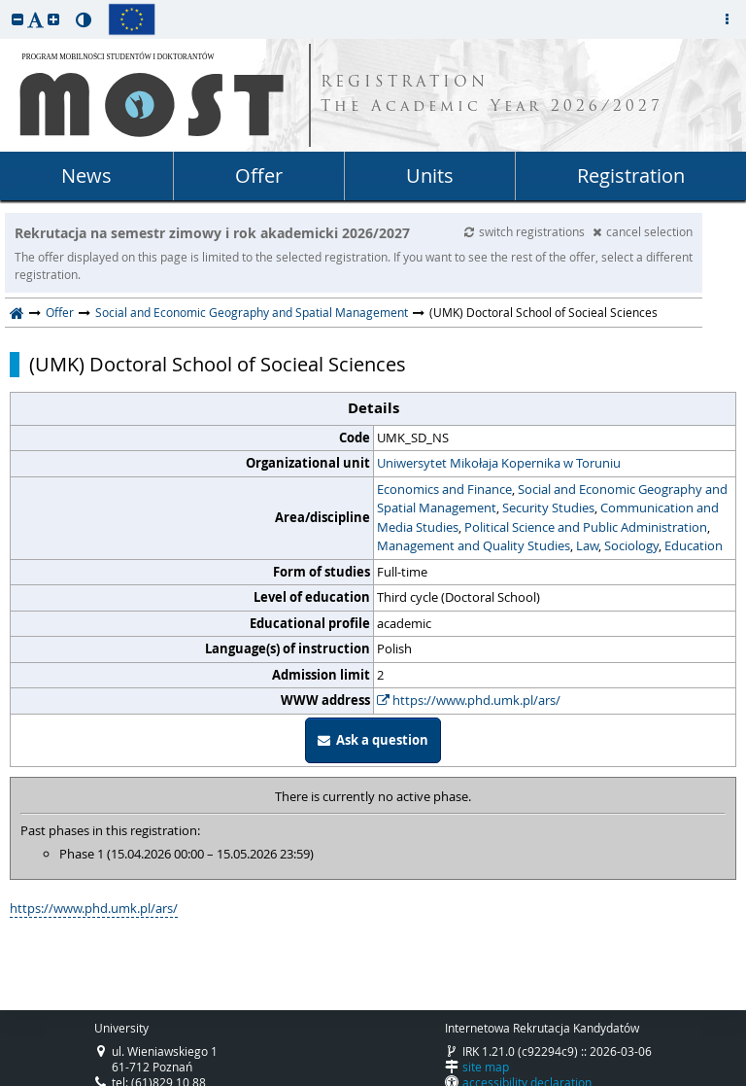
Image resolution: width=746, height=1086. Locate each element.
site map (485, 1066)
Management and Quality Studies (473, 545)
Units (430, 175)
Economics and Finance (444, 489)
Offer (259, 175)
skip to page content (5, 5)
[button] (17, 19)
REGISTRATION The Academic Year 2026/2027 (492, 95)
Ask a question (373, 740)
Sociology (631, 545)
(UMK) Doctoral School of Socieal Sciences (217, 364)
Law (587, 545)
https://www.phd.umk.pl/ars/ (468, 700)
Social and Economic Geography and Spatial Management (251, 312)
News (86, 175)
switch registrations (526, 231)
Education (693, 545)
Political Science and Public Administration (585, 527)
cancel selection (643, 231)
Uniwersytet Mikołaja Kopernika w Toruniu (499, 463)
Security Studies (548, 507)
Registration (631, 175)
